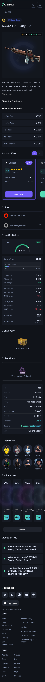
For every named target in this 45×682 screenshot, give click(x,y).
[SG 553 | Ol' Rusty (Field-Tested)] (22, 130)
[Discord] (26, 594)
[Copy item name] (30, 25)
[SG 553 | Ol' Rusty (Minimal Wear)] (22, 123)
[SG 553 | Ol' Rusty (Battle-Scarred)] (22, 144)
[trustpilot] (33, 594)
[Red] (22, 215)
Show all (22, 529)
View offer (19, 194)
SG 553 (38, 392)
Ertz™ (38, 420)
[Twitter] (5, 594)
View (19, 517)
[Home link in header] (8, 4)
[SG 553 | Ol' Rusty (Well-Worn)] (22, 137)
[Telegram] (12, 594)
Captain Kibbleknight (31, 426)
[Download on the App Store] (10, 602)
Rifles (38, 387)
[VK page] (19, 594)
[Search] (33, 5)
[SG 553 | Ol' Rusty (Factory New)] (22, 116)
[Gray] (22, 225)
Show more (7, 94)
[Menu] (40, 5)
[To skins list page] (8, 12)
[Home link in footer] (22, 587)
